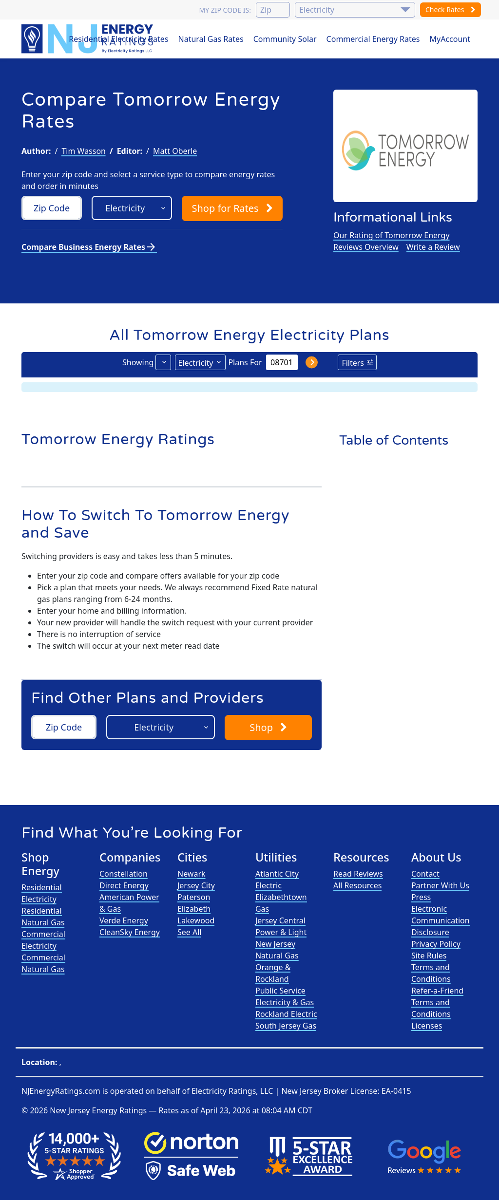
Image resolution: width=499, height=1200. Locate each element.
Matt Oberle (175, 151)
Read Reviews (358, 873)
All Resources (357, 885)
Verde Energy (123, 920)
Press (421, 897)
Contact (425, 873)
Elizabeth (194, 908)
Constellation (123, 873)
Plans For (245, 362)
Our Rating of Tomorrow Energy (391, 235)
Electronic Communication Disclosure (440, 920)
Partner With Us (440, 885)
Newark (191, 873)
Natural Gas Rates (211, 39)
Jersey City (196, 885)
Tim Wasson (83, 151)
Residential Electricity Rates (118, 39)
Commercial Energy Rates (373, 39)
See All (189, 932)
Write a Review (433, 247)
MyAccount (450, 39)
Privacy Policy (436, 943)
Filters (353, 362)
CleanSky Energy (129, 932)
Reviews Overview (366, 247)
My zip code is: (224, 10)
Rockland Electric (286, 1014)
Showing (138, 362)
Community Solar (285, 39)
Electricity (195, 362)
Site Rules (429, 955)
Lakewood (195, 920)
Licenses (426, 1025)
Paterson (193, 897)
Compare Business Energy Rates (89, 247)
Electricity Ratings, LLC (232, 1091)
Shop (232, 208)
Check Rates (450, 9)
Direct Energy (124, 885)
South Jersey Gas (285, 1025)
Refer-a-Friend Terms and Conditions (437, 1002)
